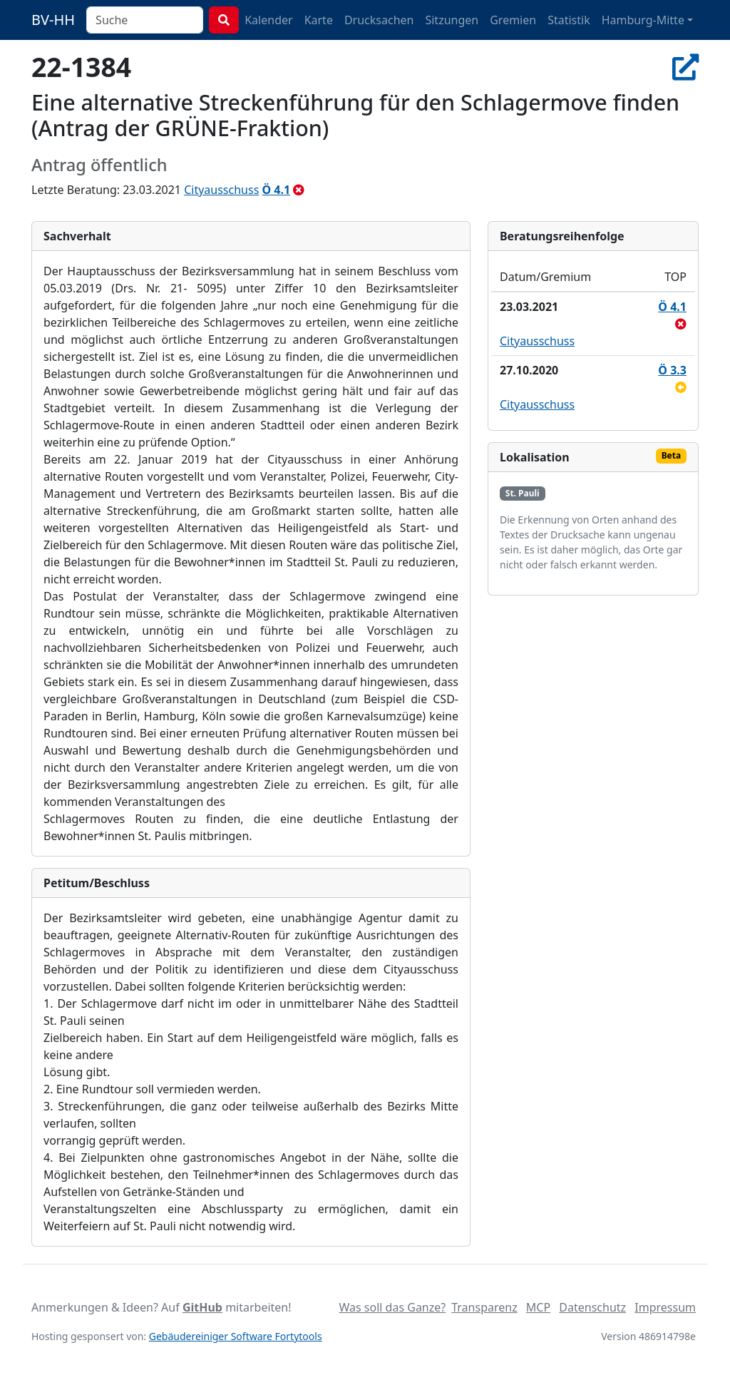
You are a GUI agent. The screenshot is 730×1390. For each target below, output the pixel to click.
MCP (538, 1307)
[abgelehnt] (298, 190)
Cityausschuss (221, 190)
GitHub (202, 1307)
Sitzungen (451, 20)
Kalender (268, 20)
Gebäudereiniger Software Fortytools (235, 1336)
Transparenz (484, 1307)
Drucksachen (379, 20)
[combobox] (144, 20)
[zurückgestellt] (681, 387)
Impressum (665, 1307)
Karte (318, 20)
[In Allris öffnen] (685, 66)
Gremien (513, 20)
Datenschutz (592, 1307)
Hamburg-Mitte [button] (643, 20)
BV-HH (53, 19)
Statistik (569, 20)
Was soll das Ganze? (392, 1307)
